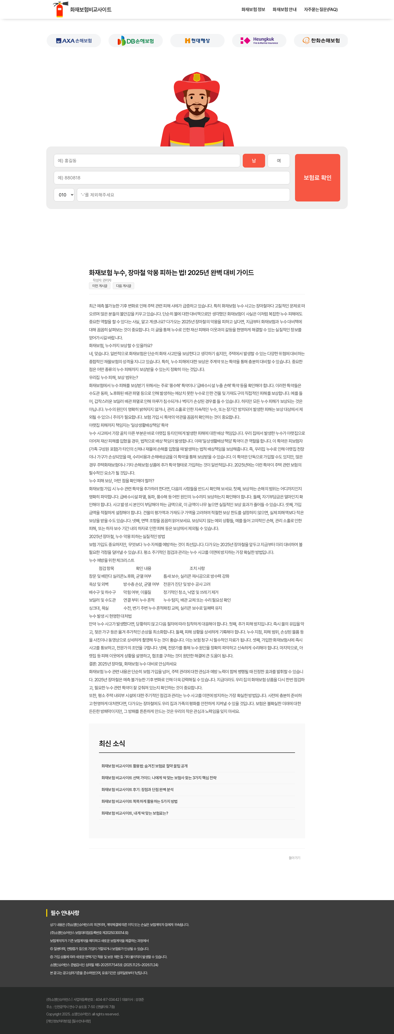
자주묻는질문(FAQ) (321, 9)
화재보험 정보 (253, 9)
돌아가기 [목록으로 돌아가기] (294, 858)
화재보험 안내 (284, 9)
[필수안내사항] (81, 1021)
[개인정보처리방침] (58, 1021)
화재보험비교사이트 (61, 9)
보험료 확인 (318, 177)
